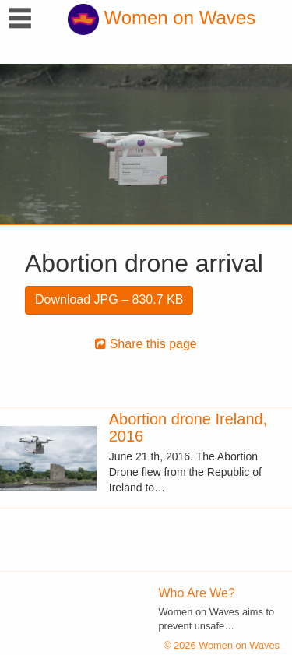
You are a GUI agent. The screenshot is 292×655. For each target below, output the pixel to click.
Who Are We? (197, 593)
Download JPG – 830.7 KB (109, 299)
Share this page (146, 343)
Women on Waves (161, 17)
